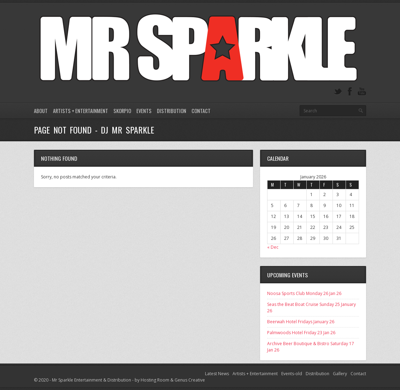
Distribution (171, 110)
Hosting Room (155, 380)
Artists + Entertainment (80, 110)
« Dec (272, 247)
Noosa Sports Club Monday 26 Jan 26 (304, 293)
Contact (201, 110)
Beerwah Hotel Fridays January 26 (300, 322)
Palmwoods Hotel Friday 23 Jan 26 (301, 333)
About (41, 110)
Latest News (217, 374)
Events (144, 110)
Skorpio (122, 110)
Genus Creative (190, 380)
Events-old (291, 374)
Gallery (340, 374)
